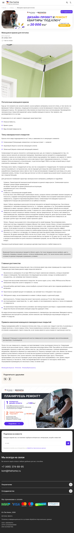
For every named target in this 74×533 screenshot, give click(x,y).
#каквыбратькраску (29, 367)
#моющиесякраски (8, 367)
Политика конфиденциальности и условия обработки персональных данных (27, 519)
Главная (4, 7)
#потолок (18, 367)
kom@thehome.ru (11, 470)
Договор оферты (7, 516)
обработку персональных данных (36, 448)
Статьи (12, 7)
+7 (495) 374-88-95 (13, 466)
